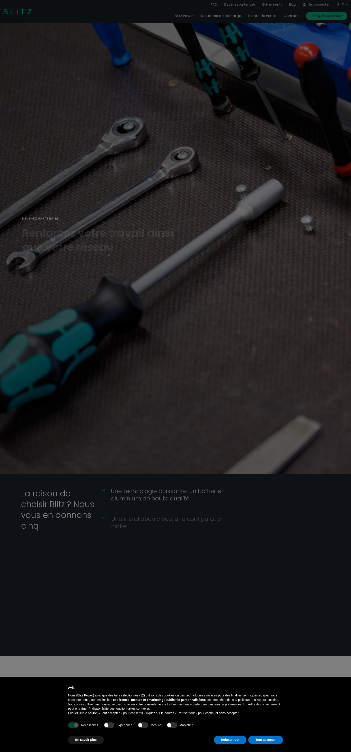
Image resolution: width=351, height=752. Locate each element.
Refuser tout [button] (230, 739)
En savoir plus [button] (86, 739)
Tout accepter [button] (265, 739)
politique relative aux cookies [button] (258, 700)
